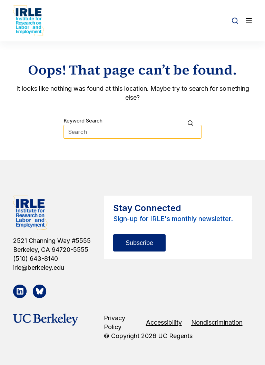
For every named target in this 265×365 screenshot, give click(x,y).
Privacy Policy (114, 322)
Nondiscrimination (217, 322)
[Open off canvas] (249, 21)
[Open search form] (235, 21)
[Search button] (195, 123)
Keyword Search (82, 120)
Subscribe (139, 242)
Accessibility (164, 322)
